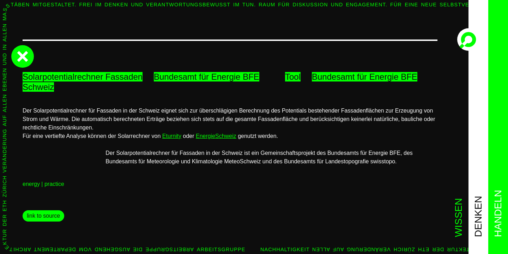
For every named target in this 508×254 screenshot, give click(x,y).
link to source (43, 216)
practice (54, 184)
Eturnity (171, 136)
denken (478, 216)
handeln (497, 213)
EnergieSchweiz (216, 136)
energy (31, 184)
